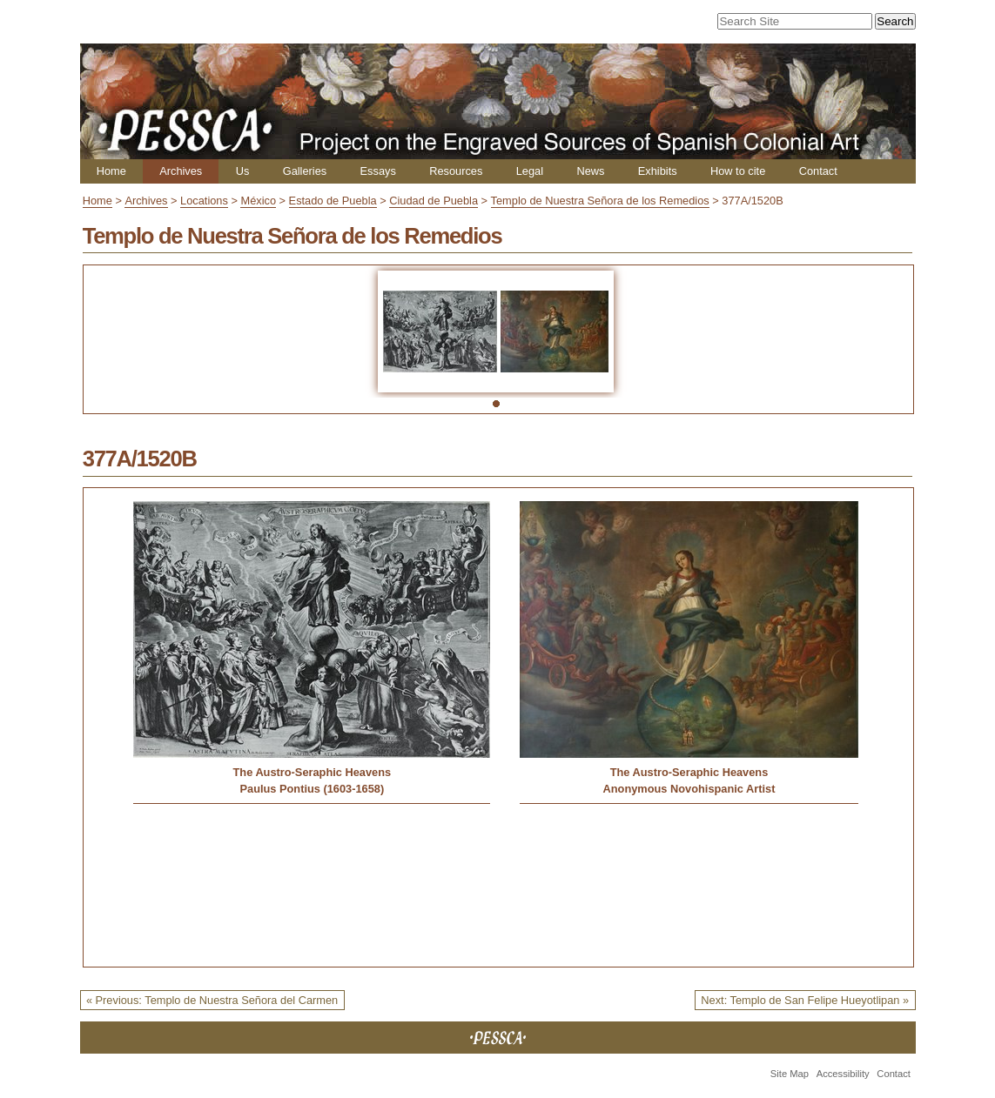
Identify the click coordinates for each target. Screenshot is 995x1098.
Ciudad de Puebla (433, 200)
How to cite (737, 170)
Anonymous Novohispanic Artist (689, 788)
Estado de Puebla (333, 200)
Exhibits (657, 170)
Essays (378, 170)
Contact (818, 170)
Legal (529, 170)
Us (243, 170)
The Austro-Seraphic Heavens (312, 772)
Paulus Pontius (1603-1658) (311, 788)
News (590, 170)
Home (111, 170)
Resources (455, 170)
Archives (180, 170)
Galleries (305, 170)
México (258, 200)
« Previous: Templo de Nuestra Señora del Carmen (212, 1000)
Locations (204, 200)
